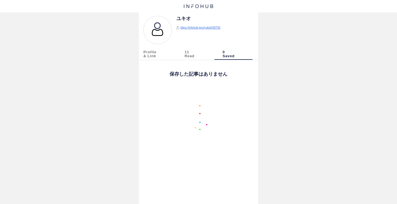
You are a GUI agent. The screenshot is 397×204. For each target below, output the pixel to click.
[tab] (159, 55)
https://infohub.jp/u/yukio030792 (200, 27)
